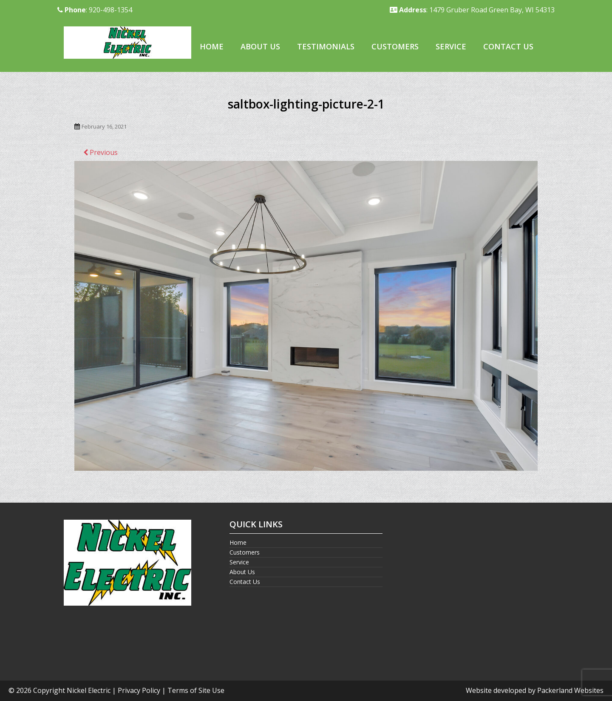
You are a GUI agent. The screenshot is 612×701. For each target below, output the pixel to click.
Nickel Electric (88, 690)
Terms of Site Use (195, 690)
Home (212, 46)
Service (451, 46)
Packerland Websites (570, 690)
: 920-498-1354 (94, 9)
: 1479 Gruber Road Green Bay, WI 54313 (472, 9)
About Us (260, 46)
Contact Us (508, 46)
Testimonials (325, 46)
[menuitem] (212, 47)
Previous (100, 152)
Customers (395, 46)
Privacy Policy (139, 690)
